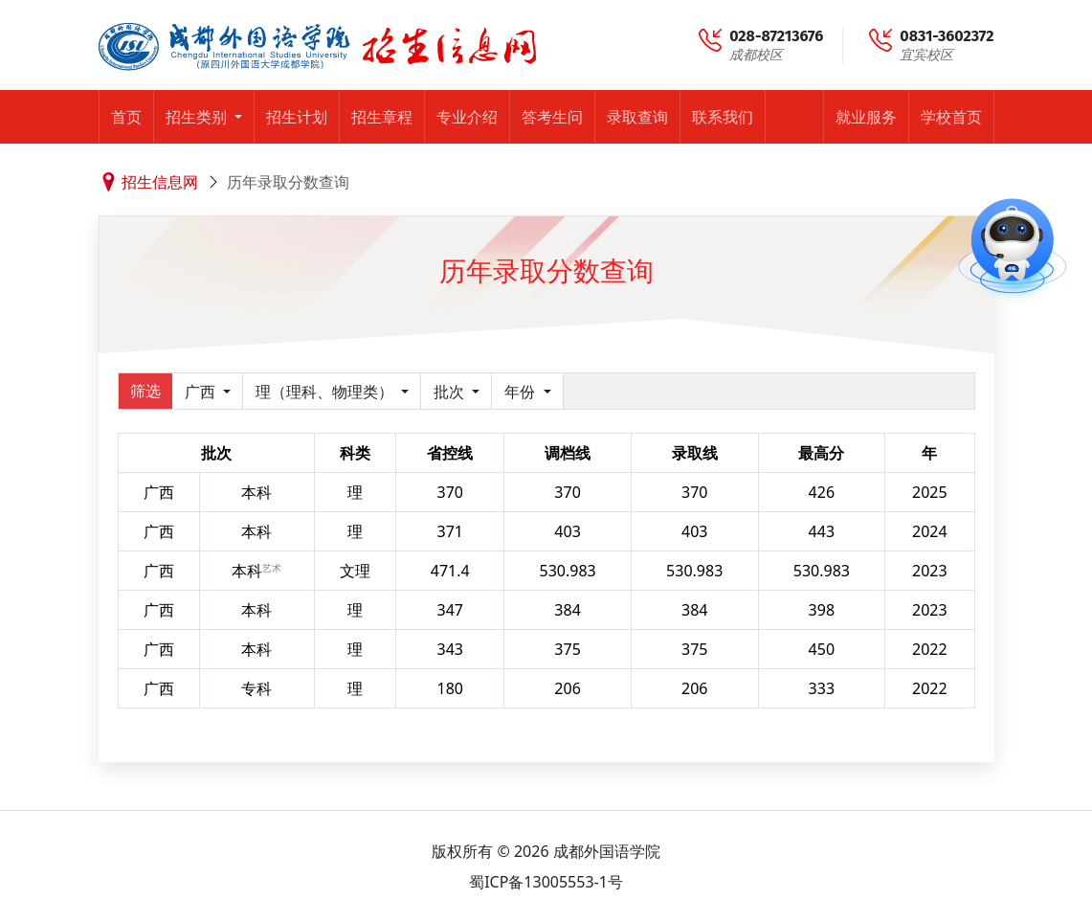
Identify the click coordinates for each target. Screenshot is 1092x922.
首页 (126, 116)
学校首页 (951, 116)
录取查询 (637, 116)
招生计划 (296, 116)
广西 (202, 391)
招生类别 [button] (198, 116)
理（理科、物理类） (326, 391)
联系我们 (722, 116)
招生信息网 (160, 181)
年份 (521, 391)
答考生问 (552, 116)
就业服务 (866, 116)
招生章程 (381, 116)
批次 (451, 391)
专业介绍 (467, 116)
